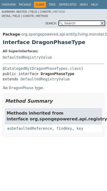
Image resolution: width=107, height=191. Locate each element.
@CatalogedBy (16, 68)
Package (25, 4)
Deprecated (67, 4)
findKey (64, 128)
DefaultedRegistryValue (27, 57)
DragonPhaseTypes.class (56, 68)
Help (94, 4)
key (79, 128)
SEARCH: (51, 23)
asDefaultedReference (29, 128)
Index (84, 4)
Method (59, 11)
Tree (52, 4)
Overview (9, 4)
